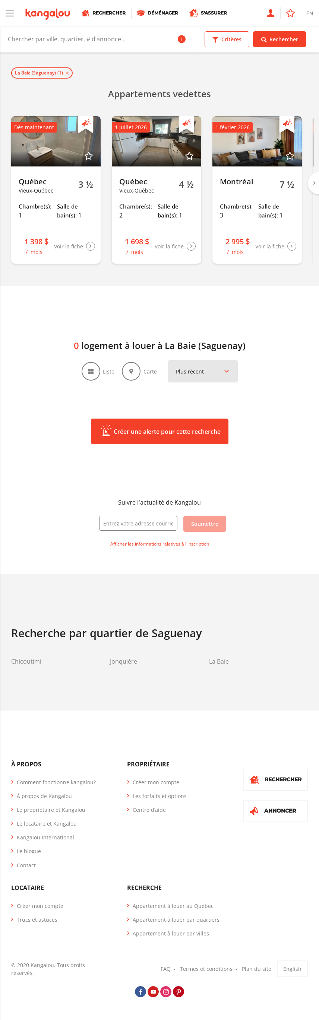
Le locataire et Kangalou (47, 823)
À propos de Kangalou (44, 796)
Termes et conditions (206, 968)
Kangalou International (45, 837)
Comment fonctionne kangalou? (56, 782)
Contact (26, 865)
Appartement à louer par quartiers (176, 919)
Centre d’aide (149, 809)
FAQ (166, 968)
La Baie (219, 661)
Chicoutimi (26, 661)
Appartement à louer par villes (171, 933)
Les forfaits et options (160, 796)
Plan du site (256, 968)
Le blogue (29, 851)
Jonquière (123, 661)
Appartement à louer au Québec (173, 905)
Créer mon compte (156, 782)
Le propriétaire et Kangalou (51, 809)
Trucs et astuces (37, 919)
